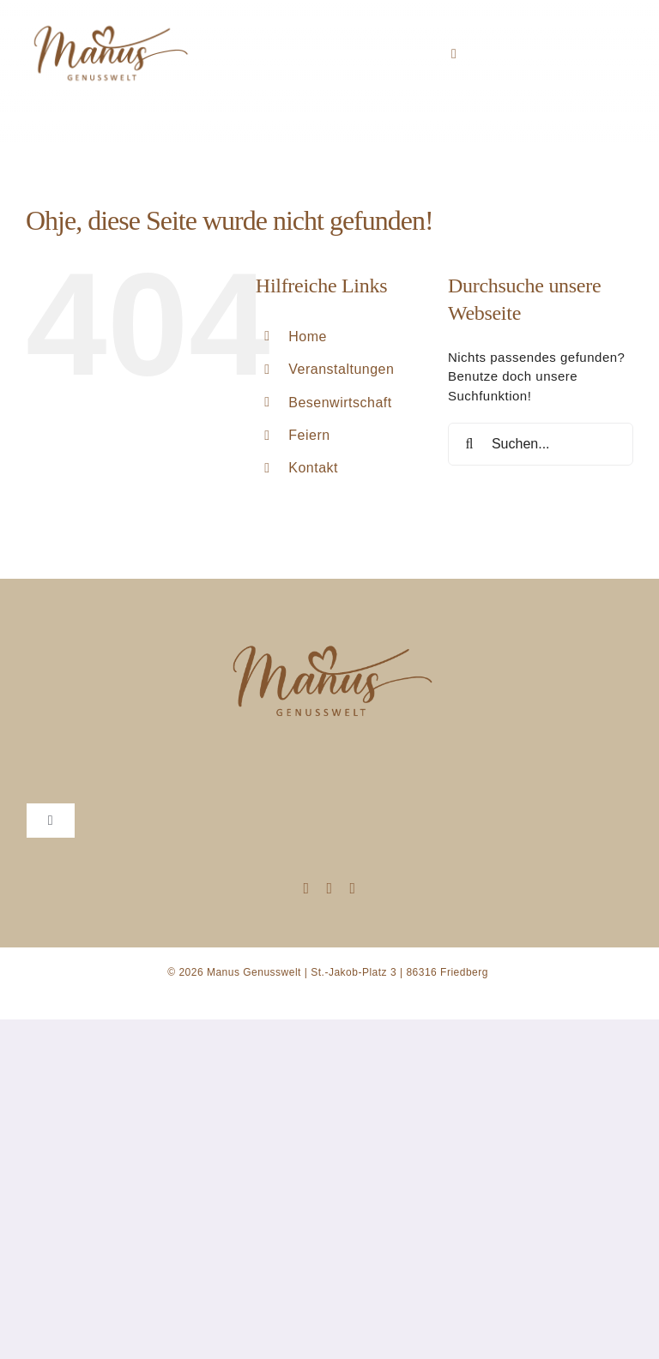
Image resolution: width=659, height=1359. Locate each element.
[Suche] (469, 444)
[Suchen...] (540, 444)
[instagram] (306, 888)
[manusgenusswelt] (108, 20)
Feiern (309, 435)
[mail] (329, 888)
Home (307, 336)
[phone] (353, 888)
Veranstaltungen (341, 369)
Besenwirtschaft (339, 402)
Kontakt (313, 467)
